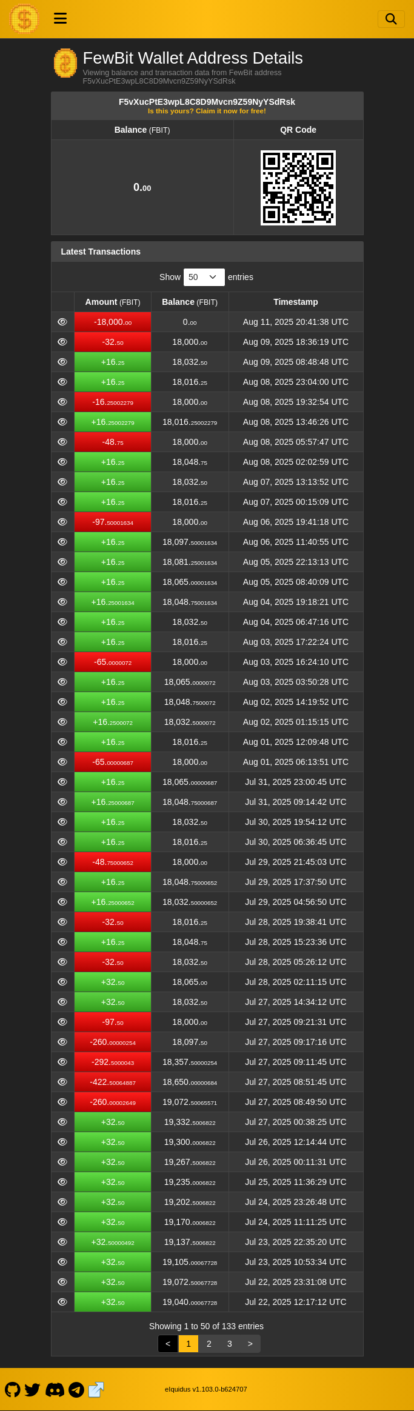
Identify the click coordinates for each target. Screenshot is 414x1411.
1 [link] (188, 1344)
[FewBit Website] (96, 1389)
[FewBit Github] (12, 1389)
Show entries (206, 277)
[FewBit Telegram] (76, 1389)
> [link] (250, 1344)
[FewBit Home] (24, 19)
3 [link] (229, 1344)
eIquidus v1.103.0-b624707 (206, 1389)
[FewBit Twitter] (33, 1389)
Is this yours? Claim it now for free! (207, 111)
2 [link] (209, 1344)
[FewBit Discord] (54, 1389)
